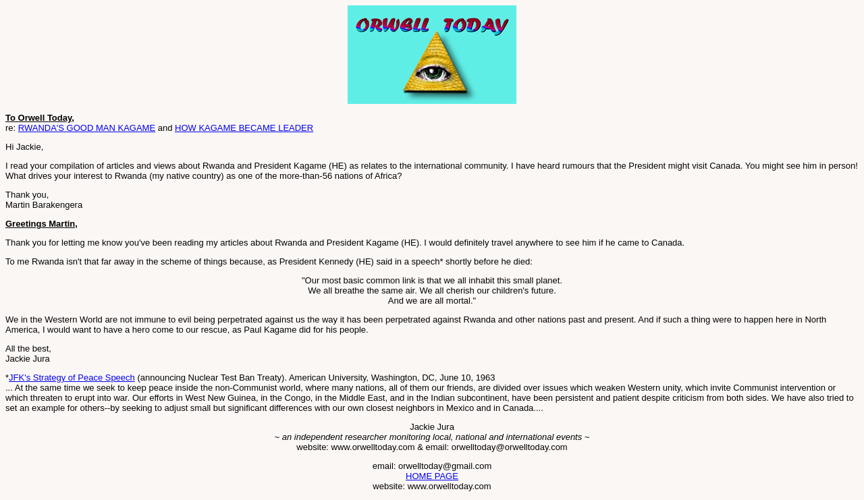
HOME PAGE (432, 476)
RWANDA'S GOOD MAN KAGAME (86, 128)
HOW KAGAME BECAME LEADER (244, 128)
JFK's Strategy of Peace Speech (72, 377)
